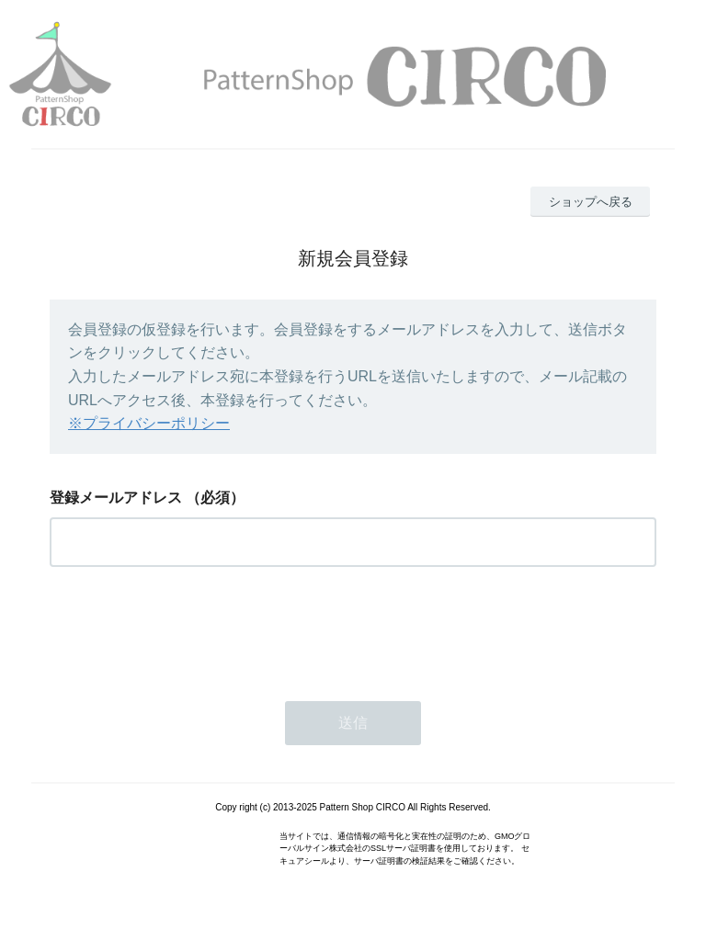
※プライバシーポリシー (149, 423)
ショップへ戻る (590, 202)
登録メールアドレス (116, 497)
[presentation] (189, 628)
